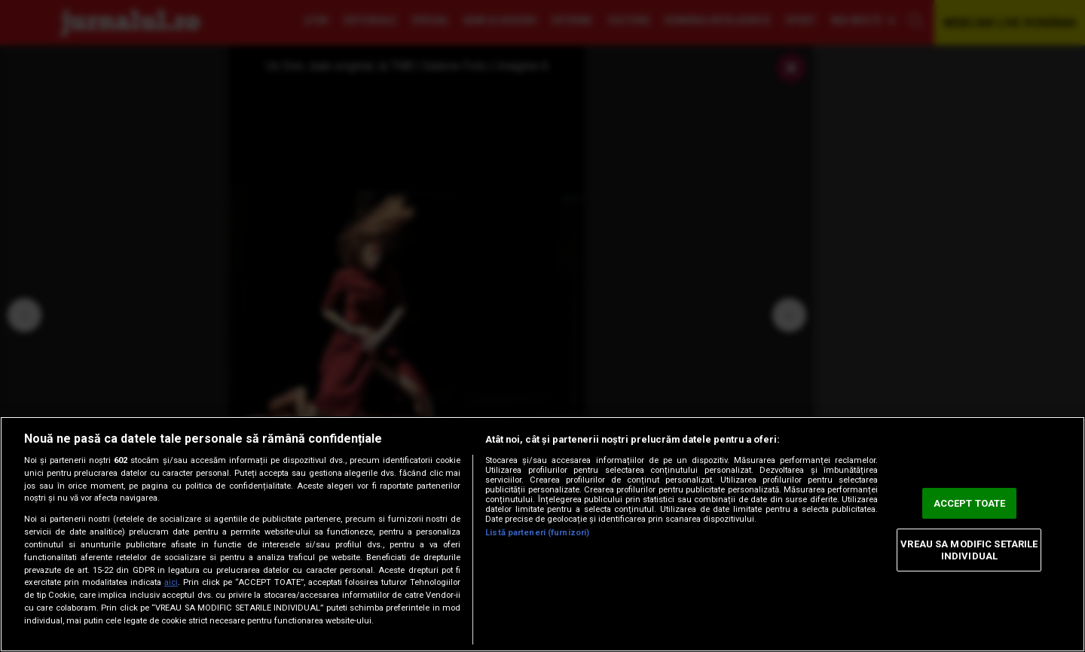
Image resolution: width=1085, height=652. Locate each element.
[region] (542, 534)
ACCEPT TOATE (970, 503)
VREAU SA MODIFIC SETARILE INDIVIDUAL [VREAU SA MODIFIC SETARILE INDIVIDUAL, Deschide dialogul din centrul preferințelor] (969, 550)
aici (171, 582)
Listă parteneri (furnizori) (537, 533)
